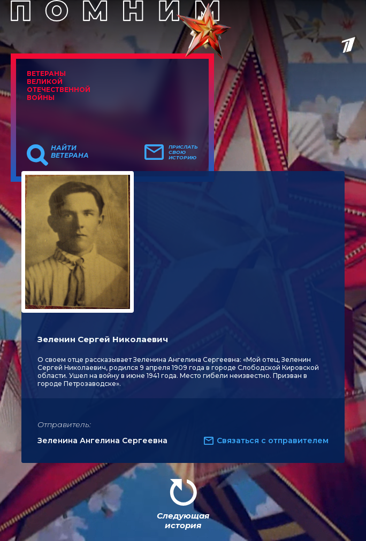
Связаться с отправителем (273, 440)
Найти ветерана (70, 151)
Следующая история (183, 520)
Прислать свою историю (183, 152)
